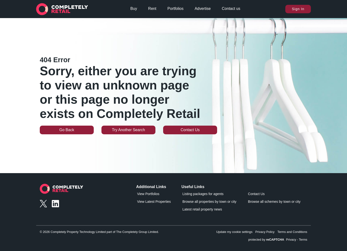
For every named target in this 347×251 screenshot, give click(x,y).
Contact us (231, 9)
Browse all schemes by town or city (274, 202)
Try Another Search (128, 130)
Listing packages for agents (202, 194)
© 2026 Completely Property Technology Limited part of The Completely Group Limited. (99, 232)
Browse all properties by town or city (209, 202)
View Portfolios (148, 194)
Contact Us (190, 130)
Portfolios (175, 9)
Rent (152, 9)
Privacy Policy (265, 232)
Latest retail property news (202, 209)
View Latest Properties (154, 202)
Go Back (66, 130)
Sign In (298, 9)
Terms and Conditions (292, 232)
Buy (133, 9)
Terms (303, 239)
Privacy (291, 239)
